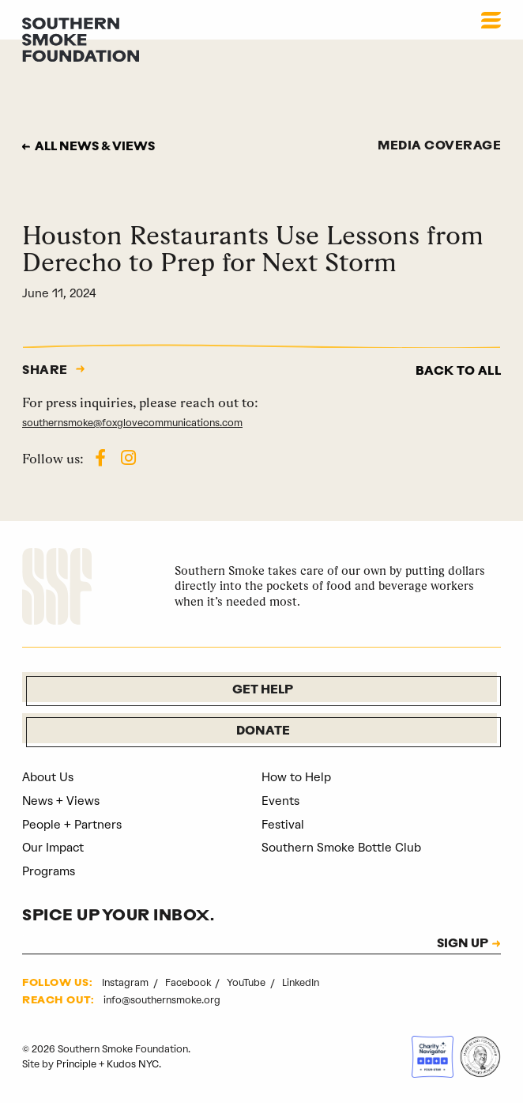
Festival (283, 825)
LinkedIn (300, 982)
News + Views (61, 801)
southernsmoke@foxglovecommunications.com (132, 423)
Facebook (189, 982)
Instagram (126, 982)
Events (280, 801)
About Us (47, 777)
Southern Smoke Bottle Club (341, 847)
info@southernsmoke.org (161, 1000)
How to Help (296, 777)
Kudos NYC (133, 1064)
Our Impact (53, 847)
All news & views (95, 147)
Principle (76, 1064)
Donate (263, 732)
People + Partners (72, 825)
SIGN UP (462, 944)
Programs (48, 871)
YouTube (247, 982)
